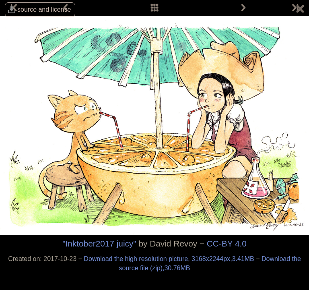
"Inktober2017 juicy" (99, 243)
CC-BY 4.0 (227, 243)
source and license (44, 9)
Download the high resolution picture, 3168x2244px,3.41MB (170, 258)
